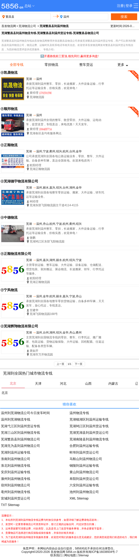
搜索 (124, 17)
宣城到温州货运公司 (15, 498)
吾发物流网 (8, 26)
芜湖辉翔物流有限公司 (21, 326)
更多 (120, 65)
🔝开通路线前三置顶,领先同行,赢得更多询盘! (69, 56)
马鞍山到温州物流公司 (86, 459)
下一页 (78, 364)
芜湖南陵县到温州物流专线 (89, 439)
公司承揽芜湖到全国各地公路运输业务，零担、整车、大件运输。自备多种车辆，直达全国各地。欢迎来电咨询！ (65, 158)
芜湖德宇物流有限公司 (21, 181)
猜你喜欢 (69, 404)
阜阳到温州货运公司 (84, 479)
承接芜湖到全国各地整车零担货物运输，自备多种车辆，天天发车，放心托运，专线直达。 (65, 303)
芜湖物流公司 (27, 26)
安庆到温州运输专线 (15, 472)
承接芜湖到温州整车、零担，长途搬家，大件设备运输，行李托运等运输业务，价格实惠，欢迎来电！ (65, 86)
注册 (120, 6)
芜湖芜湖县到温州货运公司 (89, 432)
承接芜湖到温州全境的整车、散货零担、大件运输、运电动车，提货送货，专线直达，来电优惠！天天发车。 (63, 122)
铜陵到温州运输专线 (84, 465)
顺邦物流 (11, 109)
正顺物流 (11, 145)
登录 (129, 6)
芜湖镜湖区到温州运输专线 (89, 419)
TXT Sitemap (10, 505)
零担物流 (51, 65)
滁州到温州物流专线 (15, 479)
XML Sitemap (79, 498)
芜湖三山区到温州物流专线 (20, 432)
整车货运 (86, 65)
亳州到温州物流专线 (15, 492)
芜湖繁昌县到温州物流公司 (20, 439)
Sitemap (83, 555)
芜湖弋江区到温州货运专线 (20, 426)
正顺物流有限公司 (17, 254)
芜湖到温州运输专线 (15, 452)
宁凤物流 (11, 290)
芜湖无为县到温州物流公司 (20, 446)
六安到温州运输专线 (84, 485)
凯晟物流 (11, 72)
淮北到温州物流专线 (15, 465)
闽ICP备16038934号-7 (103, 551)
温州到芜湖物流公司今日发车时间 (25, 413)
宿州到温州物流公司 (15, 485)
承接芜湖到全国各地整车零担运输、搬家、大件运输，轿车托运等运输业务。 (65, 194)
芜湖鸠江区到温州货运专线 (89, 426)
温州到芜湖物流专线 (15, 419)
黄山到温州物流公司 (84, 472)
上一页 (60, 364)
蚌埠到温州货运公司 (84, 452)
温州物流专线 (79, 413)
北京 (4, 393)
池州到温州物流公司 (84, 492)
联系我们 (56, 555)
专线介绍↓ (49, 49)
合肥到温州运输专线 (84, 446)
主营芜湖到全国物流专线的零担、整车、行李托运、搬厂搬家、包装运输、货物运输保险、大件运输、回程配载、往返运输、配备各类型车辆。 (65, 342)
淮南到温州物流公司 (15, 459)
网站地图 (70, 555)
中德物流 (11, 217)
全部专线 (17, 65)
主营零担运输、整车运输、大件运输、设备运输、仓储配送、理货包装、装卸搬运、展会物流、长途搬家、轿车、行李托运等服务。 (65, 269)
